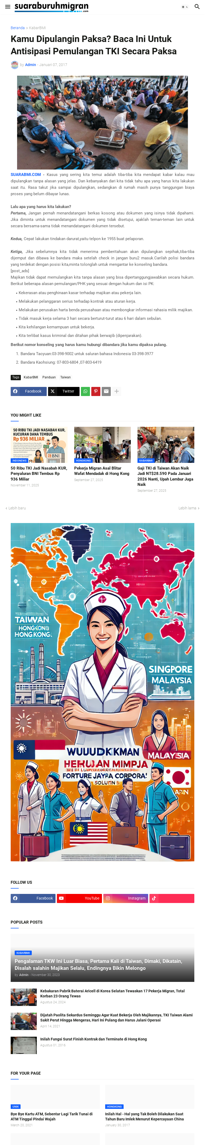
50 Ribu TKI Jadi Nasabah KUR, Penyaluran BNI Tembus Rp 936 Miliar (39, 474)
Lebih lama (187, 508)
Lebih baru (17, 508)
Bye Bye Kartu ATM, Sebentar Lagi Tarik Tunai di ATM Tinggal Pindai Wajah (52, 1116)
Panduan (49, 377)
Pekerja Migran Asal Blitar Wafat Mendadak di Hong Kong (101, 471)
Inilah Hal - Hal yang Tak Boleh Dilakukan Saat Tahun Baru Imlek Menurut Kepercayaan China (144, 1116)
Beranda (18, 28)
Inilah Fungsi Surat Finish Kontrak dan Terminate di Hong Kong (93, 1039)
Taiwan (65, 377)
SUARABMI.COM (26, 174)
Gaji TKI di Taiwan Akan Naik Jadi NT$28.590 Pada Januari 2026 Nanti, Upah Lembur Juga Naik (165, 476)
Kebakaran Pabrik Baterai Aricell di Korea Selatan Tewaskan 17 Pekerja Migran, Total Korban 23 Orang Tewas (112, 993)
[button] (7, 6)
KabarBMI (37, 28)
